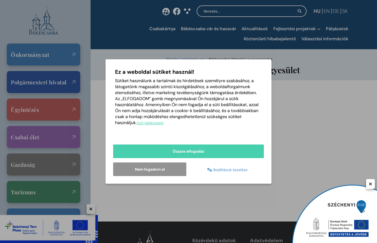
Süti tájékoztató (150, 123)
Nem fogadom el (150, 169)
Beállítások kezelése (227, 169)
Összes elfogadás (188, 151)
